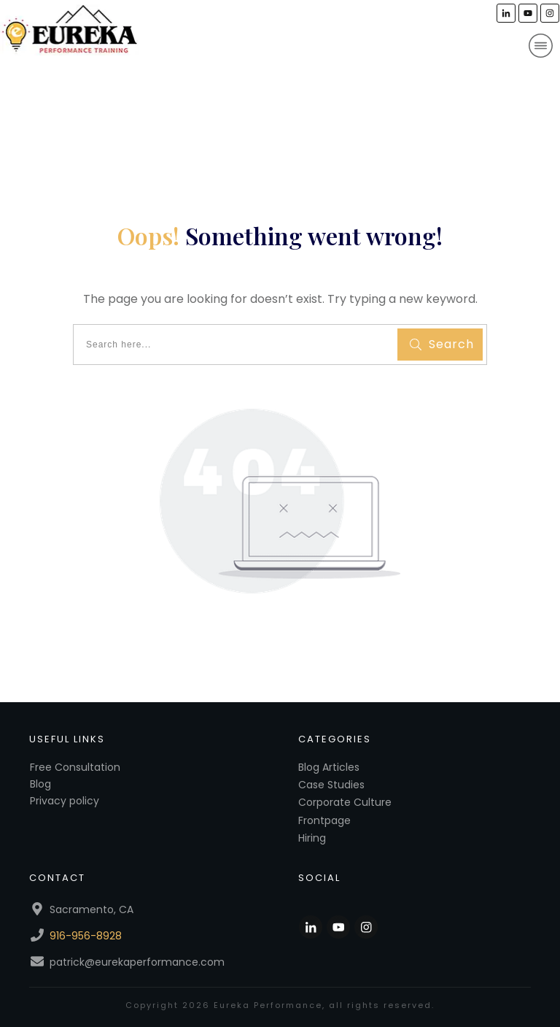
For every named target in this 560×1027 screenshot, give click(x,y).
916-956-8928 (86, 935)
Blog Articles (328, 767)
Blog (40, 784)
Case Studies (331, 784)
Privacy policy (64, 800)
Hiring (312, 838)
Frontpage (324, 820)
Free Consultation (75, 767)
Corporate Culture (345, 802)
